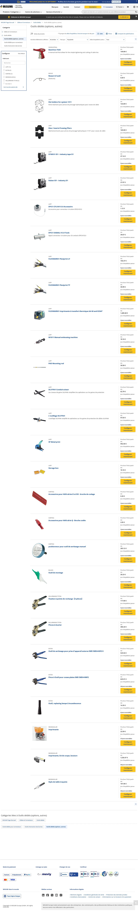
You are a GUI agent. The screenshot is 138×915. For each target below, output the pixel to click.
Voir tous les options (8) (10, 87)
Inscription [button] (93, 7)
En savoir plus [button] (116, 2)
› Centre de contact (94, 897)
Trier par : (63, 39)
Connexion (108, 7)
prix (93, 33)
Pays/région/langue (13, 896)
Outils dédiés (37, 22)
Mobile (63, 874)
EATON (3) (8, 70)
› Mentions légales (76, 895)
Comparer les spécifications (126, 34)
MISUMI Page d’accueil (7, 22)
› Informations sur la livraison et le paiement (116, 897)
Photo (110, 34)
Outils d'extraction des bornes (13, 46)
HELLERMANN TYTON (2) (12, 80)
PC (73, 874)
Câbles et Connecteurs (23, 22)
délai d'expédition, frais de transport (77, 33)
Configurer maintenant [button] (128, 63)
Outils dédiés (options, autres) (13, 39)
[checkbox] (13, 66)
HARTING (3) (9, 74)
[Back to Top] (136, 902)
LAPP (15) (8, 67)
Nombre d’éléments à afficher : (39, 39)
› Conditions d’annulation (78, 897)
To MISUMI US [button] (124, 17)
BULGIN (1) (9, 84)
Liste (101, 34)
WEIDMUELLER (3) (10, 77)
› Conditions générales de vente (93, 895)
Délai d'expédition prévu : (97, 39)
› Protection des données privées (116, 895)
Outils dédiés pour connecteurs (13, 42)
